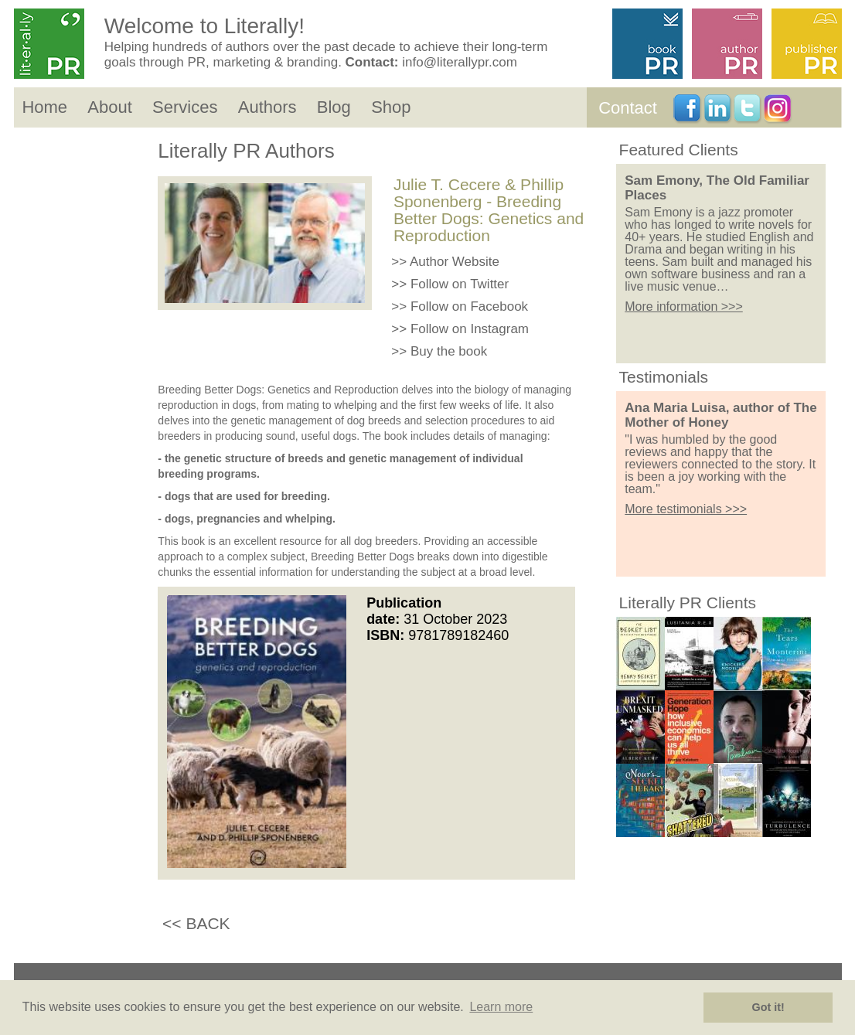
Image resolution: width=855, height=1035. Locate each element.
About (109, 107)
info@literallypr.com (459, 62)
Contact (627, 107)
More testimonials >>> (686, 509)
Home (44, 107)
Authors (267, 107)
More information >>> (684, 306)
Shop (390, 107)
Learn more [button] (501, 1006)
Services (184, 107)
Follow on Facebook (469, 306)
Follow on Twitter (459, 284)
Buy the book (448, 351)
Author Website (454, 261)
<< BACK (196, 923)
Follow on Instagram (469, 329)
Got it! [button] (768, 1007)
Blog (334, 107)
